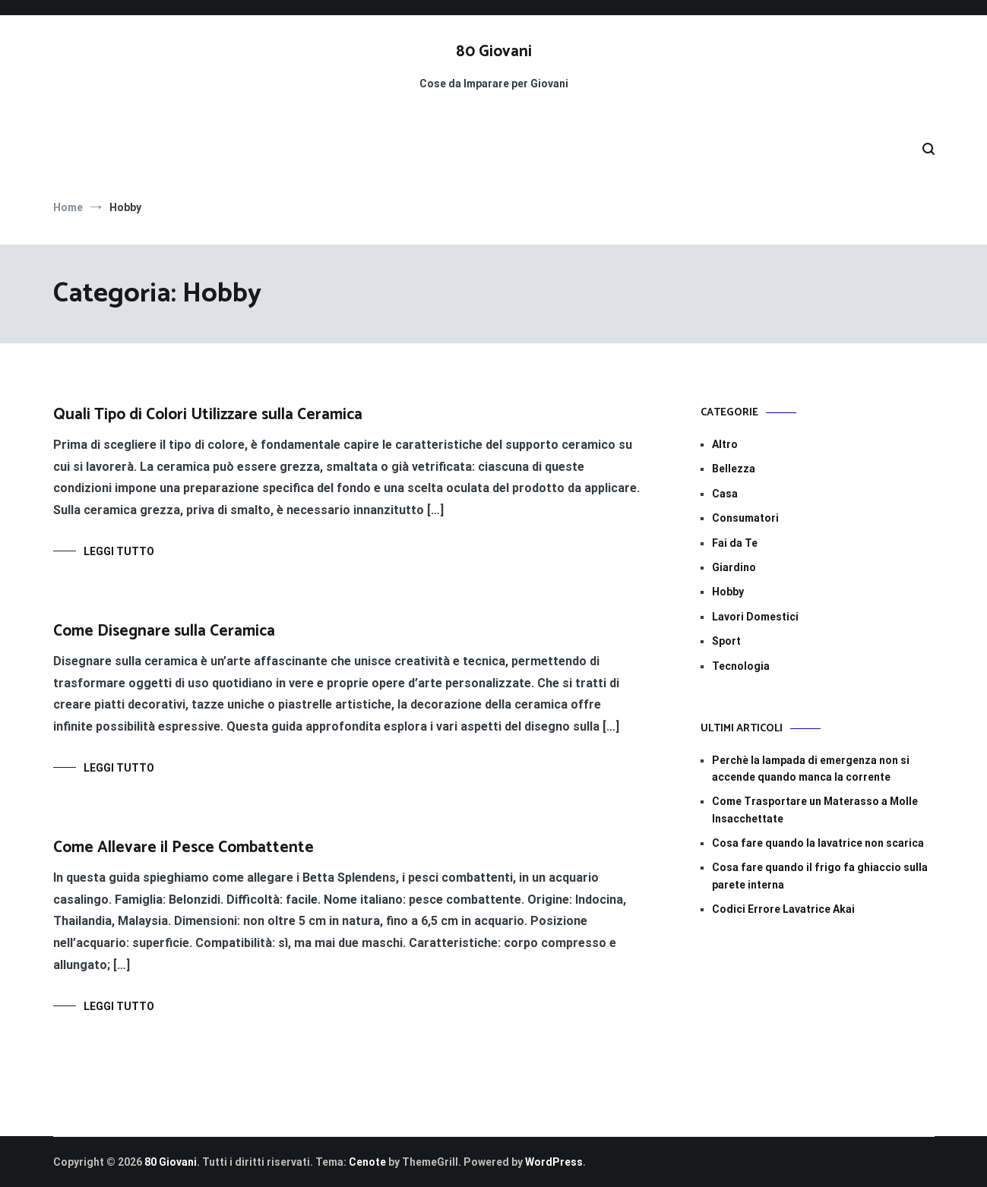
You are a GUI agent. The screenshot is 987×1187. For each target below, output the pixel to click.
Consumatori (745, 518)
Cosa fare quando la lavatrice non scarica (818, 843)
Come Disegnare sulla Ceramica (164, 631)
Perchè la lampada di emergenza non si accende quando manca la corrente (810, 768)
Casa (725, 494)
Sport (726, 641)
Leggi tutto (119, 551)
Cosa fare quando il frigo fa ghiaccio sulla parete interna (820, 875)
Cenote (367, 1162)
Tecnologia (741, 666)
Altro (725, 444)
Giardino (734, 567)
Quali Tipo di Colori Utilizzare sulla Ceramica (207, 415)
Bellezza (733, 468)
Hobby (728, 592)
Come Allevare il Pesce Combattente (183, 847)
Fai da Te (735, 543)
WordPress (554, 1162)
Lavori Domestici (755, 617)
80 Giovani (494, 52)
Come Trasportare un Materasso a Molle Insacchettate (815, 809)
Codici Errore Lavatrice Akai (783, 909)
